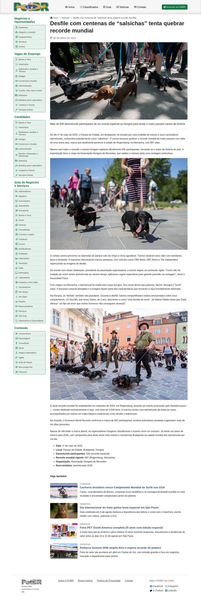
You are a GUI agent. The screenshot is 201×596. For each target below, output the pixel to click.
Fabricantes (21, 258)
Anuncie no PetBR (174, 7)
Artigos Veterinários (25, 353)
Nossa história (85, 580)
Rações (20, 301)
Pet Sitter (20, 297)
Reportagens (22, 338)
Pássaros (20, 372)
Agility (19, 357)
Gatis (18, 268)
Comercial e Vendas (25, 81)
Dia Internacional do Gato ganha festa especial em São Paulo (119, 507)
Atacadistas (21, 206)
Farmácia (20, 263)
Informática (21, 273)
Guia (107, 7)
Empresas (21, 27)
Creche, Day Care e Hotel (28, 90)
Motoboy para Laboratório (28, 100)
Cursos (19, 46)
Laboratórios (22, 277)
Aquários (20, 196)
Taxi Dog (20, 316)
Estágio (20, 76)
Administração (23, 86)
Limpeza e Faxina (24, 105)
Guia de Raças (23, 362)
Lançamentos (22, 333)
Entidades (21, 254)
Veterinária (21, 64)
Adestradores (22, 191)
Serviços (20, 42)
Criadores (21, 239)
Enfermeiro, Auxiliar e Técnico (26, 70)
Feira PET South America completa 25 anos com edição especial (121, 527)
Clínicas (20, 225)
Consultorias (22, 230)
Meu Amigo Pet (23, 367)
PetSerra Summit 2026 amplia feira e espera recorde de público (120, 547)
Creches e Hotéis (24, 234)
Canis (19, 220)
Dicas (19, 348)
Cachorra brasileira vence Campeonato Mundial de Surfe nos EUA (122, 487)
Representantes (23, 306)
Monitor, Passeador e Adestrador (26, 155)
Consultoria (21, 343)
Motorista (20, 95)
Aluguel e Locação (24, 32)
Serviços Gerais (23, 110)
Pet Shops (21, 292)
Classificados (89, 7)
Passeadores (22, 287)
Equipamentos (23, 37)
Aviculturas (21, 210)
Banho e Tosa (22, 59)
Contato (140, 7)
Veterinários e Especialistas (28, 321)
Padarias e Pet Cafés (26, 282)
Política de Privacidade (109, 580)
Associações (22, 201)
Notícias (122, 7)
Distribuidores (22, 249)
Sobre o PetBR (66, 580)
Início (69, 7)
